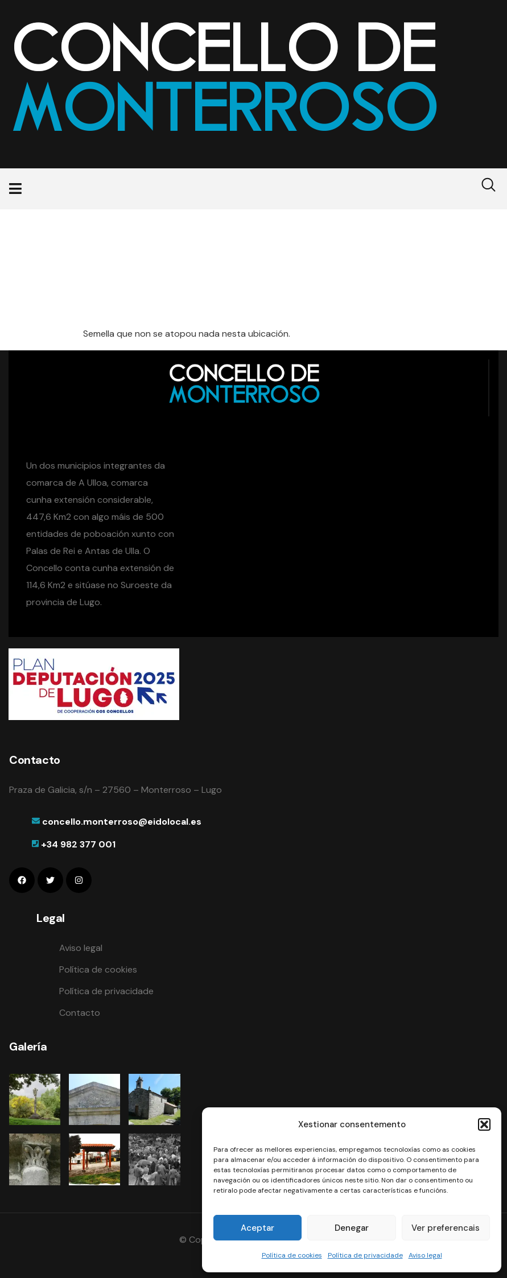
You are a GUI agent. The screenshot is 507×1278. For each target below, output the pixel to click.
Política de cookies (292, 1255)
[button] (484, 1124)
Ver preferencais (445, 1228)
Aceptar (257, 1228)
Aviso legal (425, 1255)
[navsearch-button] (481, 188)
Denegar (352, 1228)
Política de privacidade (365, 1255)
